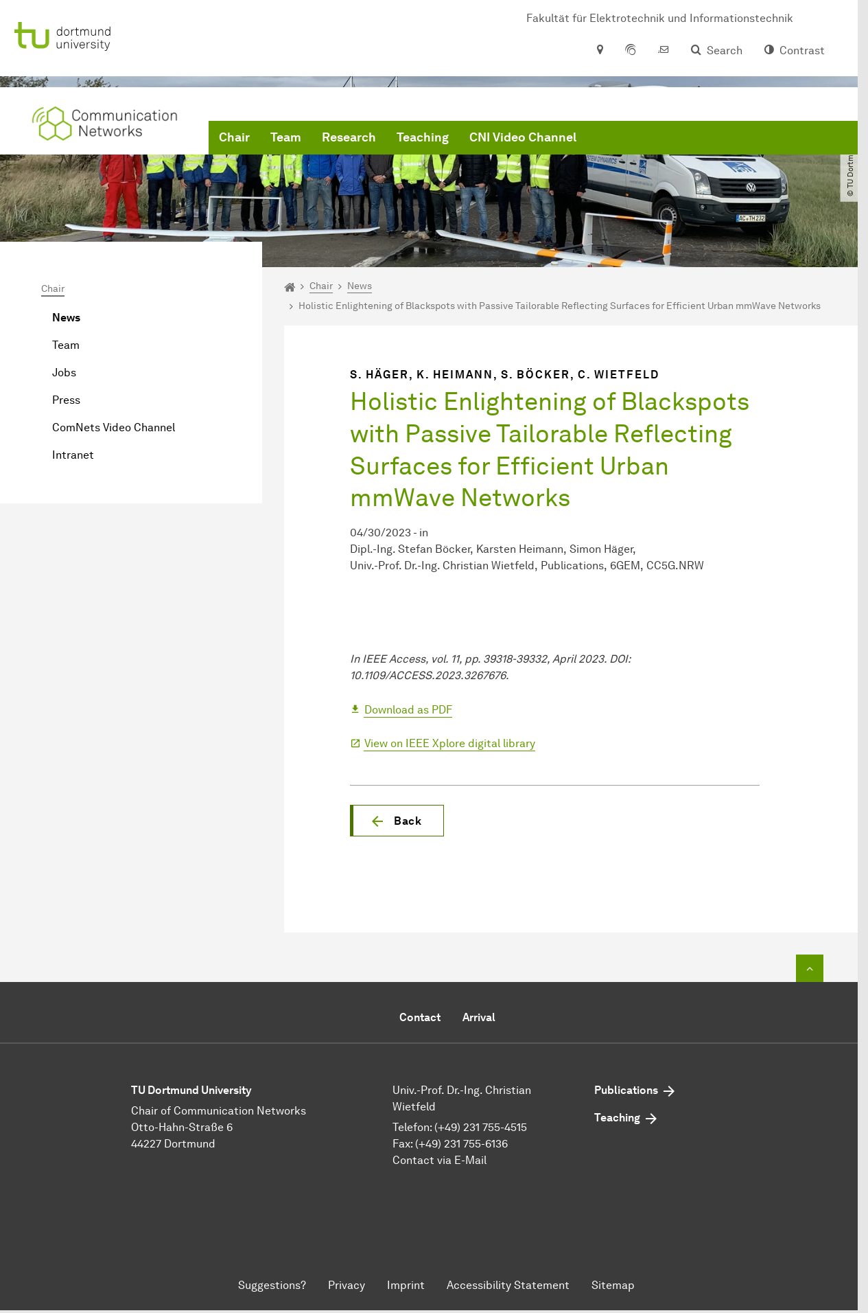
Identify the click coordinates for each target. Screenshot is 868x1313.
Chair (234, 137)
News (66, 317)
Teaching (423, 137)
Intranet (73, 454)
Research (349, 137)
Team (285, 137)
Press (66, 400)
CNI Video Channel (522, 137)
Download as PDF (408, 709)
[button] (397, 820)
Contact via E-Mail (439, 1160)
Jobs (64, 372)
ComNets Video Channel (113, 427)
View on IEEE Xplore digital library (449, 743)
